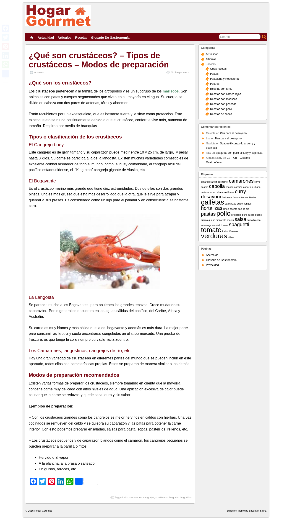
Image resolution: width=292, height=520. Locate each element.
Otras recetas (218, 68)
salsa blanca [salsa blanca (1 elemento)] (254, 220)
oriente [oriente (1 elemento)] (233, 208)
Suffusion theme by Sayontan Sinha (246, 510)
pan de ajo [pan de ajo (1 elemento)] (243, 208)
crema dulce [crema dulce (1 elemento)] (215, 192)
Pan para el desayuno (233, 133)
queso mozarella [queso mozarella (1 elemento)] (217, 220)
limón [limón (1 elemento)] (226, 208)
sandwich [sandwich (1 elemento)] (217, 225)
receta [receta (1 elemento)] (230, 220)
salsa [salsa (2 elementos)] (240, 219)
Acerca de (212, 255)
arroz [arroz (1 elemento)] (214, 181)
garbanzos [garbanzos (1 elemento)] (230, 203)
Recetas (81, 37)
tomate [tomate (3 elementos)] (211, 229)
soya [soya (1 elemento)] (225, 225)
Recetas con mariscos (223, 99)
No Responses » (180, 72)
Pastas (214, 73)
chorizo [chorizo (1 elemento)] (229, 187)
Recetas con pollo (221, 109)
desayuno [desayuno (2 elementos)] (212, 197)
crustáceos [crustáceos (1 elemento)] (228, 192)
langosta (174, 497)
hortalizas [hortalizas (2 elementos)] (211, 208)
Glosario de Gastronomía (110, 37)
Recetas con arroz (221, 88)
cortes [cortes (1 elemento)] (204, 192)
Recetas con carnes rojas (225, 94)
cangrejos (148, 497)
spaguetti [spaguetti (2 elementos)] (239, 224)
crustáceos (162, 497)
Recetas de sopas (221, 114)
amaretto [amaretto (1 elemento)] (206, 181)
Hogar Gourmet (43, 510)
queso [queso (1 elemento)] (251, 214)
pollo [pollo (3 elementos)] (223, 213)
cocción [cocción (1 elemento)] (238, 187)
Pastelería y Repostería (224, 78)
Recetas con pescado (223, 104)
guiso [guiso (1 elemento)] (240, 203)
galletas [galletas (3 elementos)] (212, 202)
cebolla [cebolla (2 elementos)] (217, 186)
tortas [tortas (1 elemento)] (225, 231)
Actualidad (46, 37)
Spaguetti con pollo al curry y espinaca (239, 152)
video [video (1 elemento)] (230, 237)
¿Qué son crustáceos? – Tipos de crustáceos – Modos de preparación (99, 60)
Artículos (65, 37)
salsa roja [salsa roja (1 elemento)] (206, 225)
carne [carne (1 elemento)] (257, 181)
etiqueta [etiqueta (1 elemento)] (227, 197)
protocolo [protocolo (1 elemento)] (236, 214)
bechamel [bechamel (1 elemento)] (223, 181)
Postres (214, 83)
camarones (135, 497)
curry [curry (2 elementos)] (240, 191)
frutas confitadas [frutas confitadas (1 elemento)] (247, 197)
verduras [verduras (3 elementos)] (214, 236)
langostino (185, 497)
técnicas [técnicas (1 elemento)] (233, 231)
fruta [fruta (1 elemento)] (235, 197)
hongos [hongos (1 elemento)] (247, 203)
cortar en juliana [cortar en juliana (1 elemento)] (252, 187)
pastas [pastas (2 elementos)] (208, 214)
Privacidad (212, 265)
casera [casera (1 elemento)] (204, 187)
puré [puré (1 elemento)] (244, 214)
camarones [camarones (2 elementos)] (241, 181)
